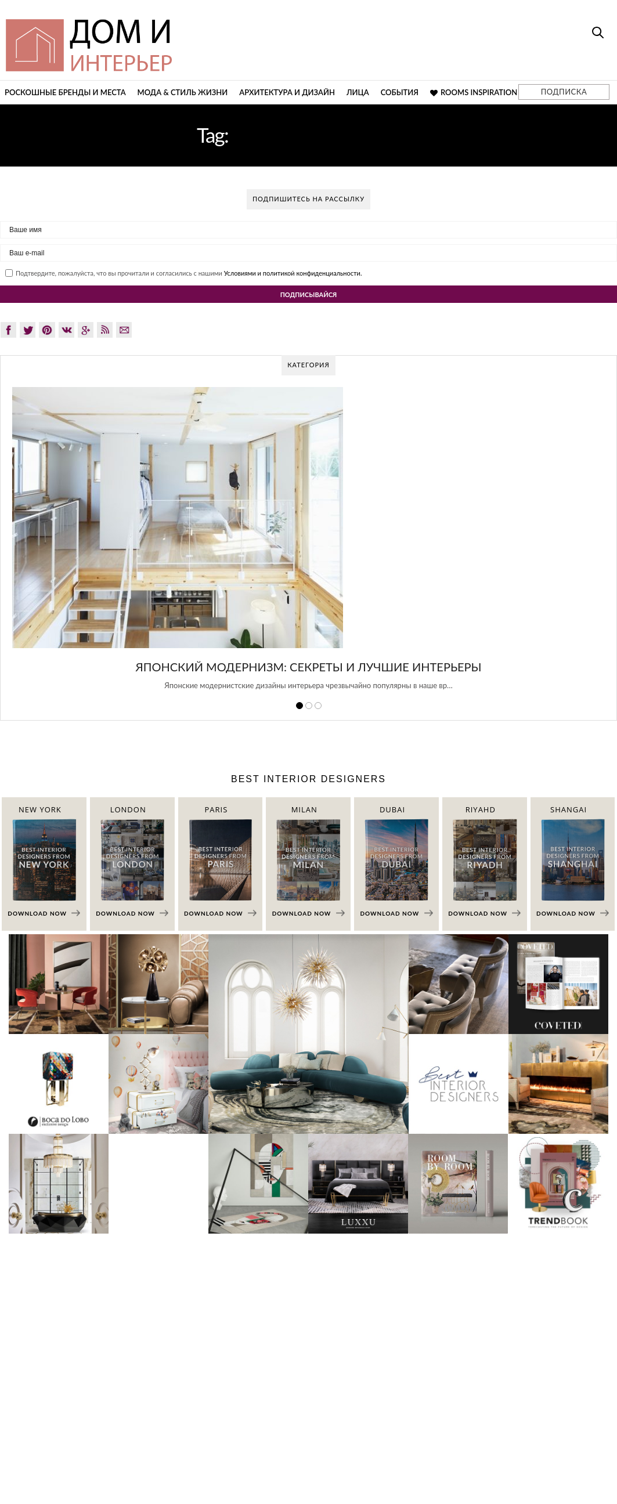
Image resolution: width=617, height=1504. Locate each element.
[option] (308, 545)
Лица (358, 92)
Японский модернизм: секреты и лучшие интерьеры (308, 667)
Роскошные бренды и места (65, 92)
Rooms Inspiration (473, 92)
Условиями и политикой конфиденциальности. (293, 273)
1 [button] (299, 705)
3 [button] (318, 705)
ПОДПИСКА (564, 91)
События (399, 92)
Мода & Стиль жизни (183, 92)
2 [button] (308, 705)
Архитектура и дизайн (287, 92)
